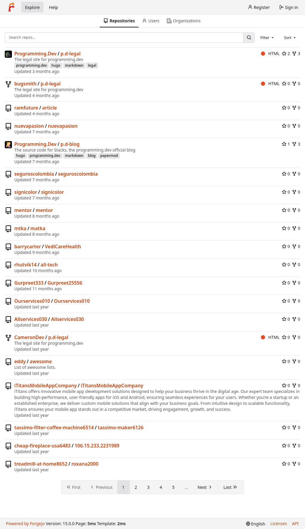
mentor (23, 210)
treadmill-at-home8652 (40, 464)
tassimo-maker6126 (121, 427)
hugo (56, 65)
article (49, 108)
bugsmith (25, 84)
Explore (32, 7)
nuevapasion (29, 126)
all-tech (49, 265)
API (295, 523)
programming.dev (31, 65)
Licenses (278, 523)
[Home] (11, 7)
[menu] (255, 524)
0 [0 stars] (286, 83)
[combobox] (267, 37)
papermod (109, 155)
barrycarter (27, 246)
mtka (20, 228)
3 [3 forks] (296, 53)
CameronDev (29, 337)
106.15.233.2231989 (96, 446)
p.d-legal (70, 54)
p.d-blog (70, 144)
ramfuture (26, 108)
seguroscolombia (34, 174)
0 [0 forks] (296, 83)
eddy (20, 361)
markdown (74, 65)
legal (92, 65)
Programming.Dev (35, 54)
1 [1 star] (286, 144)
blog (91, 155)
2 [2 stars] (286, 53)
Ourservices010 (32, 301)
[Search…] (248, 37)
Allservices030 (30, 319)
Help (53, 7)
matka (37, 228)
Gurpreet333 (28, 283)
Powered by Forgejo (25, 523)
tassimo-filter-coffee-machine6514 (54, 427)
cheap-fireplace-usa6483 (42, 446)
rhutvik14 (25, 265)
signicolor (25, 192)
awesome (41, 361)
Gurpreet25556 (64, 283)
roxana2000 (85, 464)
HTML (270, 53)
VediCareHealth (63, 246)
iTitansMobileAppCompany (45, 385)
